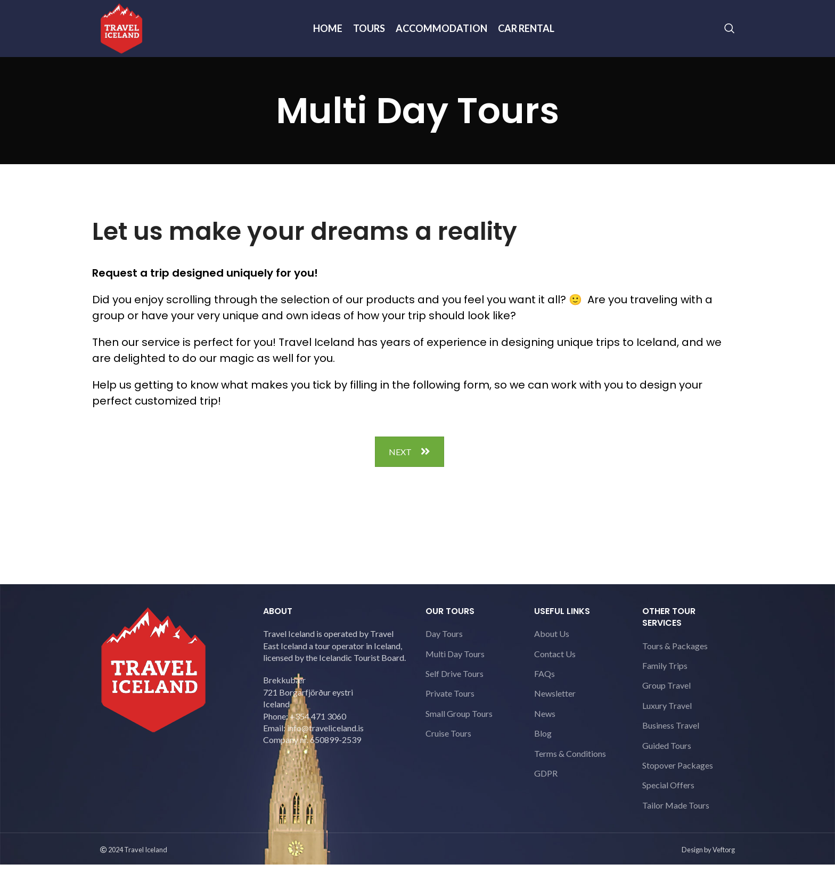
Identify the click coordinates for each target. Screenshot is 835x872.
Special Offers (668, 792)
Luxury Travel (667, 712)
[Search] (729, 32)
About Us (551, 640)
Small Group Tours (459, 720)
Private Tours (449, 701)
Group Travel (666, 693)
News (544, 720)
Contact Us (555, 661)
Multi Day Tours (455, 661)
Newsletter (555, 701)
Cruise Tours (448, 740)
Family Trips (664, 672)
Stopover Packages (677, 772)
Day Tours (444, 640)
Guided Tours (666, 752)
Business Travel (670, 732)
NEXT (409, 459)
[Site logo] (124, 31)
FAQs (544, 680)
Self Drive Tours (454, 680)
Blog (543, 740)
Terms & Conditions (570, 760)
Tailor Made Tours (675, 812)
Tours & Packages (675, 653)
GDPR (546, 780)
